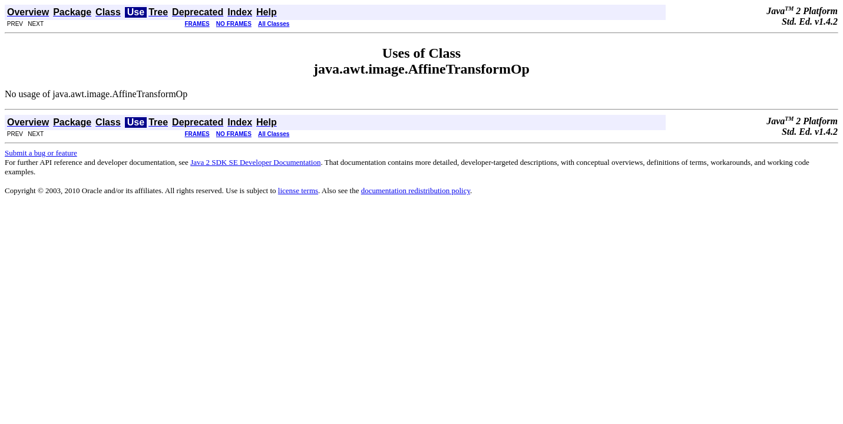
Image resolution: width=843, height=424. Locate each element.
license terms (298, 190)
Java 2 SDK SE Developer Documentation (255, 162)
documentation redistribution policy (415, 190)
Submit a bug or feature (41, 152)
